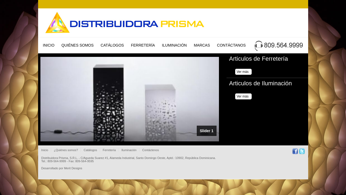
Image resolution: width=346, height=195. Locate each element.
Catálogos (112, 45)
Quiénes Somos (77, 45)
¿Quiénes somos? (66, 150)
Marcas (202, 45)
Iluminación (174, 45)
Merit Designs (73, 168)
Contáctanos (231, 45)
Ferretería (143, 45)
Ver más (243, 72)
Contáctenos (150, 150)
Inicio (49, 45)
